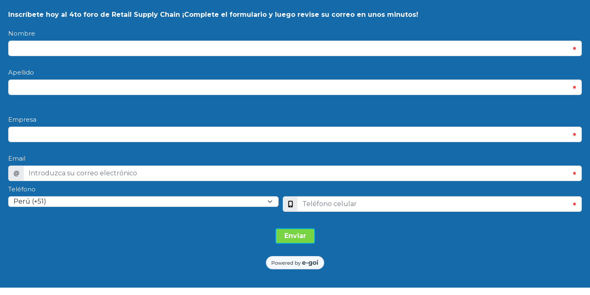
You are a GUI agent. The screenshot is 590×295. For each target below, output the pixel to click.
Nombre (21, 33)
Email (16, 158)
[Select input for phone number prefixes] (143, 201)
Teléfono (22, 189)
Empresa (22, 119)
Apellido (21, 72)
